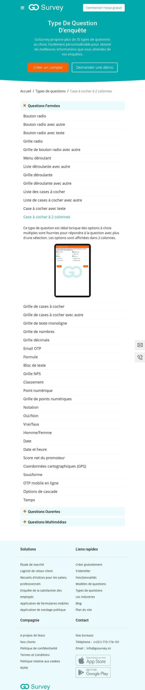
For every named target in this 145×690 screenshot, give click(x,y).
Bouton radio (34, 115)
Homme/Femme (37, 432)
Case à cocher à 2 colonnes (46, 216)
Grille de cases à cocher (43, 306)
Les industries (85, 597)
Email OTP (32, 348)
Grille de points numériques (47, 398)
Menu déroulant (37, 158)
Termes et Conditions (35, 655)
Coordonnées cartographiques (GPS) (54, 466)
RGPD (24, 668)
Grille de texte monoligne (45, 323)
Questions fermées (41, 106)
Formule (30, 356)
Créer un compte (47, 67)
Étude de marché (32, 564)
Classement (33, 382)
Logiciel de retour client (36, 571)
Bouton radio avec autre (44, 124)
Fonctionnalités (86, 577)
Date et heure (35, 449)
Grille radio (33, 141)
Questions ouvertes (41, 511)
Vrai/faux (31, 424)
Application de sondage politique (43, 610)
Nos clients (27, 642)
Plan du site (84, 610)
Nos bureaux (84, 635)
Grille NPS (32, 373)
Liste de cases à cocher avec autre (52, 200)
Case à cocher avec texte (44, 208)
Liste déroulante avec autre (46, 166)
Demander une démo (94, 67)
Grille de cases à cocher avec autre (53, 314)
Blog (79, 603)
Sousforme (32, 474)
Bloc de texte (34, 365)
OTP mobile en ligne (40, 483)
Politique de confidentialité (38, 648)
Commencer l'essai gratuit (104, 8)
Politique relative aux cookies (40, 661)
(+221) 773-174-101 (106, 642)
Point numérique (38, 390)
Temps (29, 499)
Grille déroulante (38, 174)
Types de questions (89, 590)
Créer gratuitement (89, 564)
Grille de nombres (39, 331)
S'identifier (83, 571)
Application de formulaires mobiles (44, 603)
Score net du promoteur (44, 457)
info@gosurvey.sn (99, 648)
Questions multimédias (44, 522)
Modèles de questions (91, 584)
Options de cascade (40, 491)
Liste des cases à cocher (44, 191)
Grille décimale (36, 340)
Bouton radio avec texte (43, 132)
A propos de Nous (32, 635)
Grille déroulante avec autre (47, 183)
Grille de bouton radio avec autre (51, 149)
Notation (31, 407)
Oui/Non (30, 415)
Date (27, 440)
